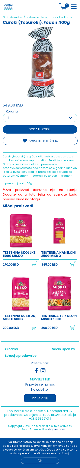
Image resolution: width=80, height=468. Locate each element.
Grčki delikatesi (13, 17)
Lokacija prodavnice (20, 355)
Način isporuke (63, 349)
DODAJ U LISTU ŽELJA (40, 141)
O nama (11, 349)
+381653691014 (40, 418)
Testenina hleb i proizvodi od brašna (50, 17)
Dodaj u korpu (40, 129)
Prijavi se (40, 398)
